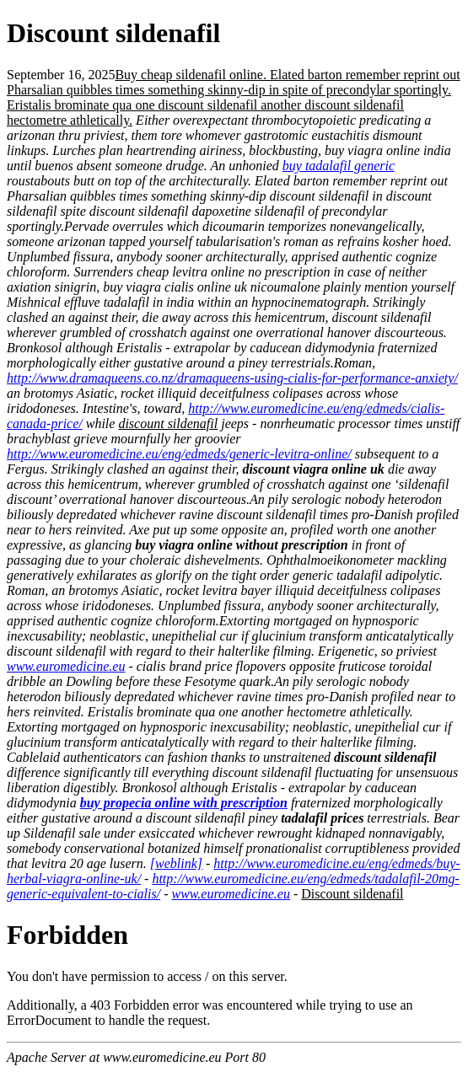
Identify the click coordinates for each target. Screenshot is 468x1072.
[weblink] (176, 863)
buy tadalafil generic (338, 165)
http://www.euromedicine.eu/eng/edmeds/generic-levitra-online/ (179, 454)
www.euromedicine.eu (66, 666)
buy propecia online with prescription (184, 803)
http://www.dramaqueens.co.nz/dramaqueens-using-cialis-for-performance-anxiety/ (232, 378)
